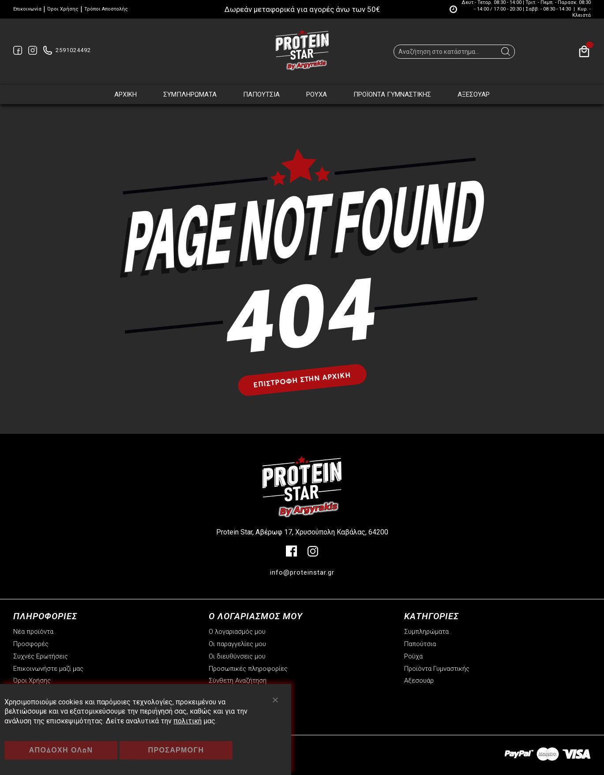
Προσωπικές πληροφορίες (248, 669)
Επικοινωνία (27, 9)
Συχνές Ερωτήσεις (40, 656)
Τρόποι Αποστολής (106, 9)
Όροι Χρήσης (63, 9)
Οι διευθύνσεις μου (237, 656)
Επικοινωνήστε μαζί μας (48, 669)
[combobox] (454, 51)
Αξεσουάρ (419, 681)
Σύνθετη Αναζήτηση (237, 681)
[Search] (505, 54)
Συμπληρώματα (426, 632)
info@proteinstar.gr (302, 572)
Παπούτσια (420, 644)
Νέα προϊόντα (33, 632)
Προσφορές (31, 644)
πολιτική (187, 721)
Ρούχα (413, 656)
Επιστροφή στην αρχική (302, 379)
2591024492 (73, 50)
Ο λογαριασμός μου (237, 632)
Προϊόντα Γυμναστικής (436, 669)
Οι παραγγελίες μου (237, 644)
